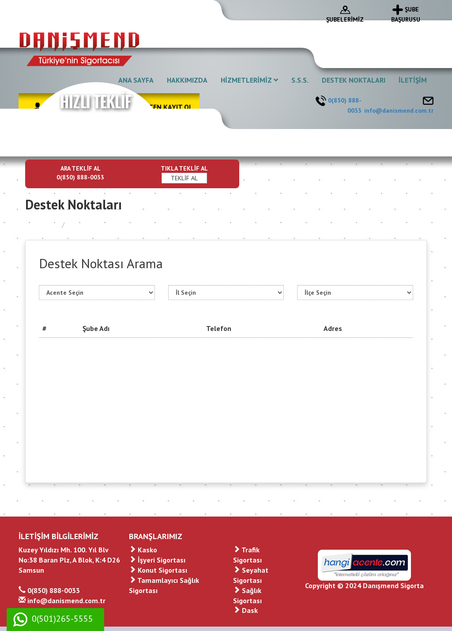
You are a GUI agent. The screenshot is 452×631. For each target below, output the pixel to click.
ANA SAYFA (136, 80)
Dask (245, 610)
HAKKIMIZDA (187, 80)
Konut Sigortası (158, 570)
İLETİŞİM (413, 80)
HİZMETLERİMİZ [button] (249, 80)
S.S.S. (300, 80)
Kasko (143, 549)
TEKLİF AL (184, 178)
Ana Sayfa (41, 224)
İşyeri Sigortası (157, 559)
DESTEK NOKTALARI (353, 80)
